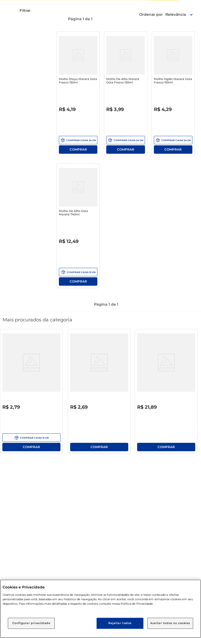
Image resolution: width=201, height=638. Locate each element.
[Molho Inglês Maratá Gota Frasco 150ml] (173, 95)
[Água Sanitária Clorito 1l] (31, 392)
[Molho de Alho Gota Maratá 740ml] (78, 227)
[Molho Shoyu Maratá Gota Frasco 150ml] (78, 95)
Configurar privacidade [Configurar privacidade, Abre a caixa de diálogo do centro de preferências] (31, 623)
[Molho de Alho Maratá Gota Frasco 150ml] (125, 95)
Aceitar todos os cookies (170, 623)
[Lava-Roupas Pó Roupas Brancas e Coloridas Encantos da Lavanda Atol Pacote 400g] (99, 392)
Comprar (78, 149)
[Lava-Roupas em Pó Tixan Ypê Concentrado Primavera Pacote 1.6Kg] (166, 392)
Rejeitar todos (120, 623)
